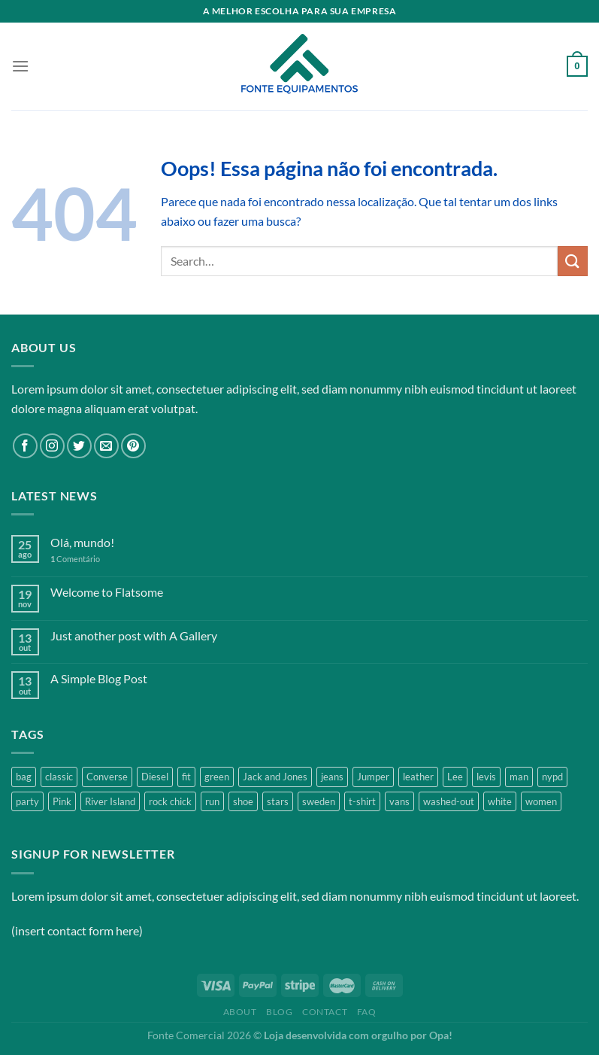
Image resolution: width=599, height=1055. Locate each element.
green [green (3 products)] (216, 777)
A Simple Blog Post (98, 678)
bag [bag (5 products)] (24, 777)
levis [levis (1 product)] (486, 777)
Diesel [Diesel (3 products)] (154, 777)
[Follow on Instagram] (52, 445)
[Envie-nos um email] (106, 445)
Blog (279, 1011)
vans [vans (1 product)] (399, 801)
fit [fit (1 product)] (186, 777)
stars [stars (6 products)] (278, 801)
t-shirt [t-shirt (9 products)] (362, 801)
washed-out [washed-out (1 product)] (448, 801)
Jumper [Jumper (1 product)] (373, 777)
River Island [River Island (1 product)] (110, 801)
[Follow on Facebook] (25, 445)
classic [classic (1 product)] (59, 777)
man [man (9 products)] (519, 777)
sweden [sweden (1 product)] (318, 801)
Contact (324, 1011)
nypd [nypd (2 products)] (552, 777)
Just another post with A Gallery (133, 635)
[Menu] (20, 65)
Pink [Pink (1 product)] (62, 801)
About (240, 1011)
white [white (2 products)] (500, 801)
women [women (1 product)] (541, 801)
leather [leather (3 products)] (418, 777)
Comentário (75, 559)
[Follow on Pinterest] (133, 445)
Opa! (440, 1035)
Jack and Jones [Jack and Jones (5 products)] (275, 777)
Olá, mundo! (82, 542)
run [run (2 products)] (212, 801)
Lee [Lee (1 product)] (455, 777)
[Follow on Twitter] (79, 445)
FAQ (367, 1011)
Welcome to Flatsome (106, 592)
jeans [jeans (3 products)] (332, 777)
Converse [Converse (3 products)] (107, 777)
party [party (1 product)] (27, 801)
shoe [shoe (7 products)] (243, 801)
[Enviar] (573, 260)
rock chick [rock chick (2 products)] (170, 801)
